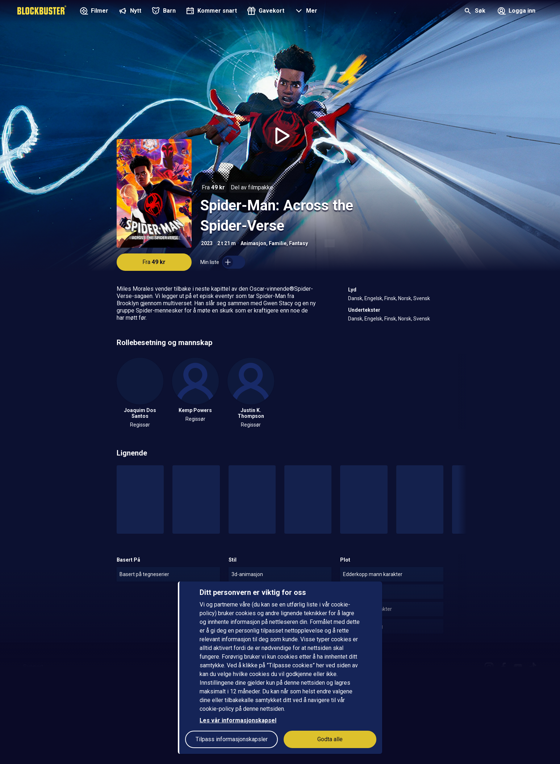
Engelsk (373, 298)
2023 (207, 243)
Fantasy (298, 243)
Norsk (404, 298)
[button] (305, 11)
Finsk (390, 298)
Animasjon (253, 243)
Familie (278, 243)
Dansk (355, 298)
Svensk (421, 298)
